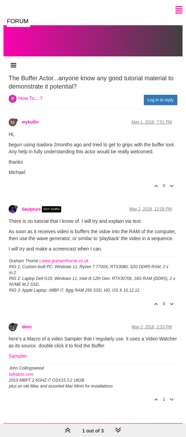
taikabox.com (21, 374)
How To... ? (30, 98)
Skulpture (31, 209)
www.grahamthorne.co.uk (65, 260)
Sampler (18, 356)
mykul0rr (30, 122)
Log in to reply (161, 100)
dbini (26, 327)
